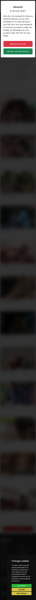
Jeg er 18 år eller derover (18, 51)
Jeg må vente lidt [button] (18, 44)
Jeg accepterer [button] (21, 585)
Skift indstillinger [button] (22, 593)
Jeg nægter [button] (21, 589)
